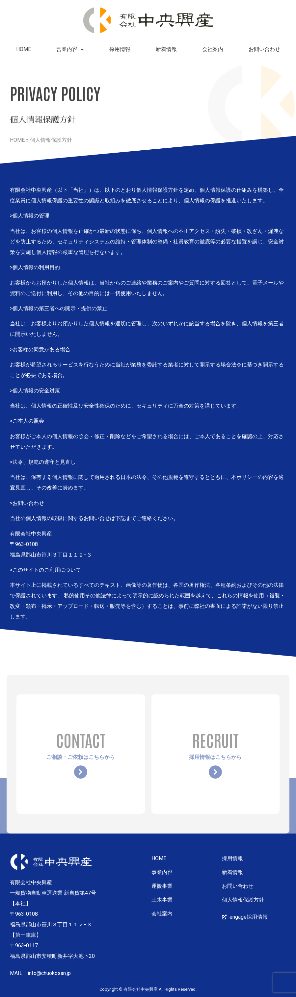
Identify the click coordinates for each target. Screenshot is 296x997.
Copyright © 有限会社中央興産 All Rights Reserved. (148, 989)
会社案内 (212, 49)
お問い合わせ (264, 49)
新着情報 (166, 49)
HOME (23, 49)
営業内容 (70, 49)
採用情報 (119, 49)
